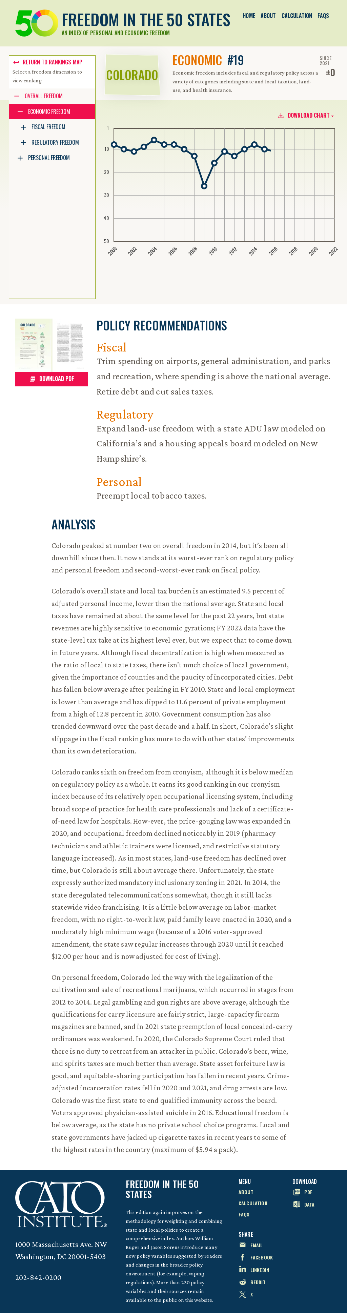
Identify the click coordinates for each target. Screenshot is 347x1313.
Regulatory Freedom (55, 142)
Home (249, 16)
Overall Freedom (44, 96)
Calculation (297, 16)
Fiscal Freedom (48, 127)
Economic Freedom (49, 111)
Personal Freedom (49, 158)
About (268, 16)
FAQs (323, 16)
